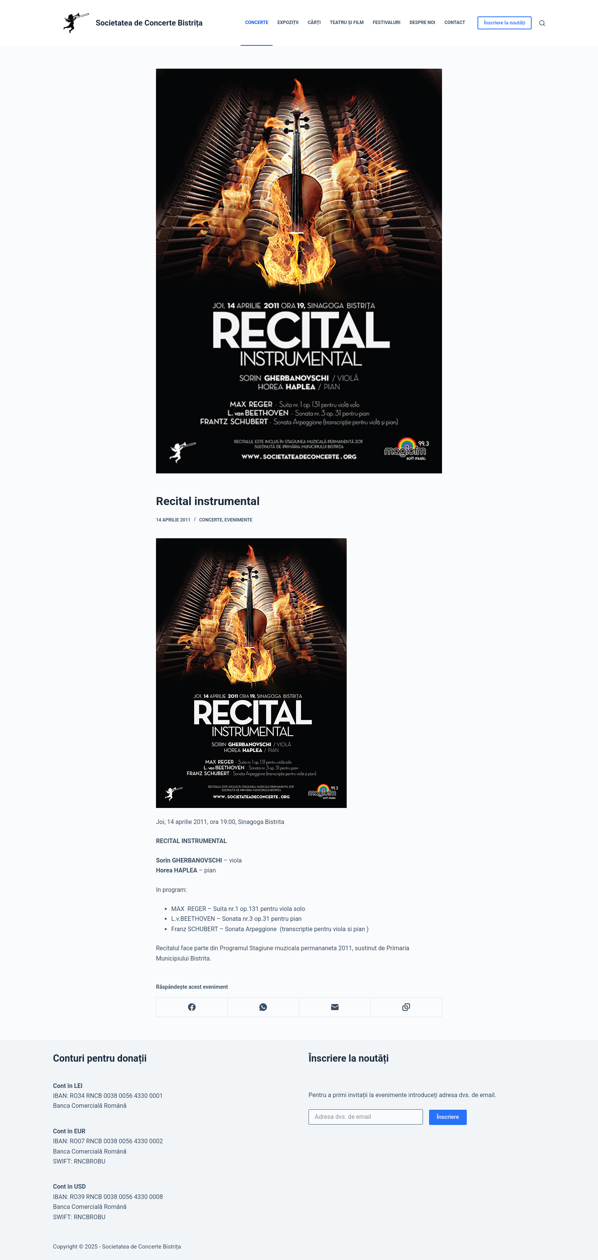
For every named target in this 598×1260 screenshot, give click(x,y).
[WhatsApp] (263, 1007)
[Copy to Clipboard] (406, 1007)
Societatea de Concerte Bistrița (149, 22)
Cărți (314, 22)
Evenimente (238, 520)
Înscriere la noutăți (504, 23)
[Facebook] (192, 1007)
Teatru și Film (347, 22)
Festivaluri (386, 22)
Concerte (256, 22)
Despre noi (422, 22)
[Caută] (542, 23)
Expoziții (287, 22)
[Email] (335, 1007)
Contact (454, 22)
